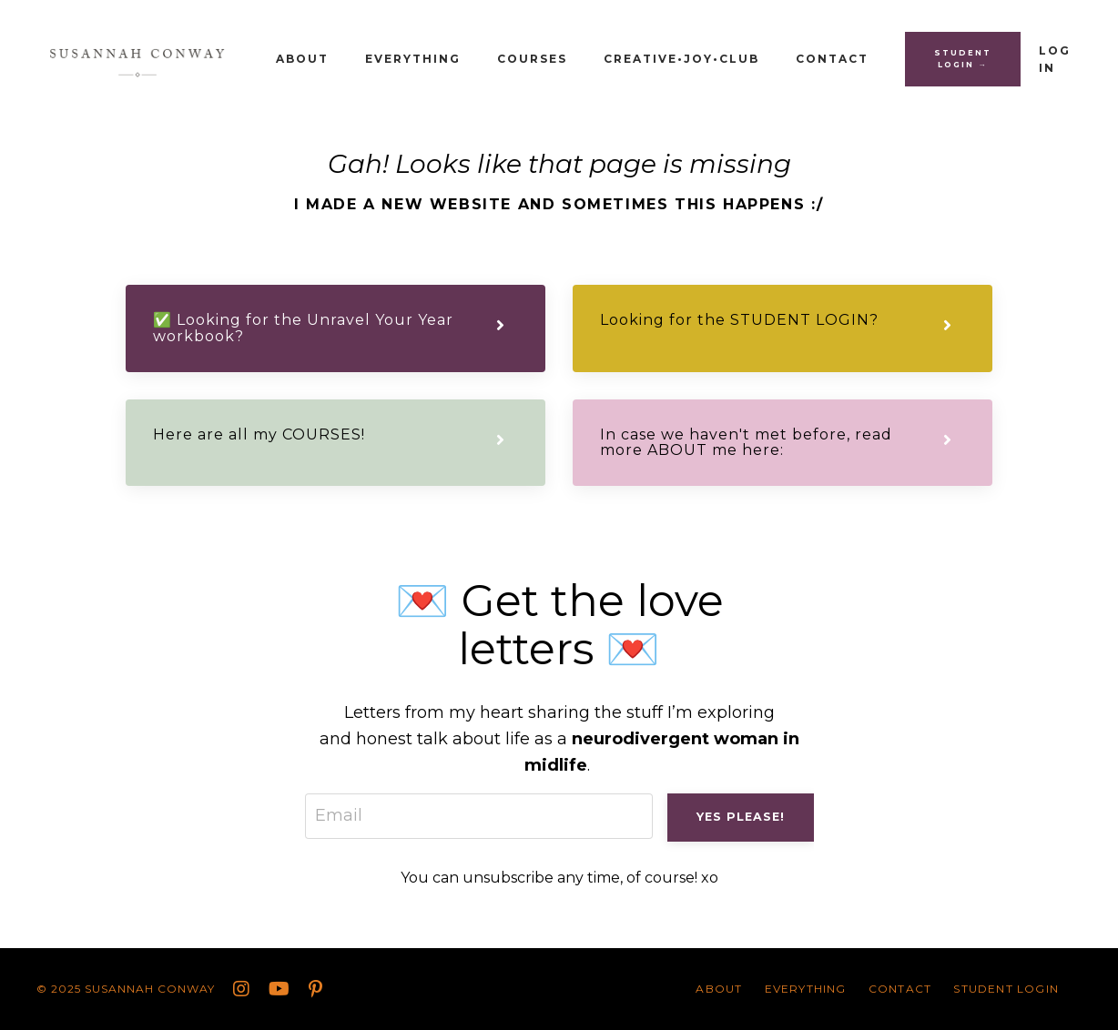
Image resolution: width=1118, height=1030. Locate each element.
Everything (413, 59)
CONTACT (832, 59)
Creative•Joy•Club (681, 59)
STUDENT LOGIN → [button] (962, 58)
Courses (532, 59)
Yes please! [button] (740, 816)
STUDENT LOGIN (1006, 988)
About (302, 59)
